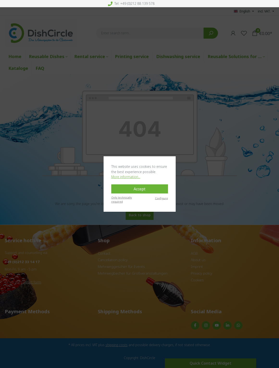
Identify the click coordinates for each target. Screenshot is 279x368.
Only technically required (121, 199)
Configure (161, 198)
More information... (125, 177)
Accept (139, 189)
